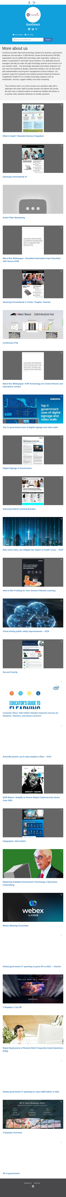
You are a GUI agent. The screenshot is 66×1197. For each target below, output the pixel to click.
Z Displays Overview (12, 1133)
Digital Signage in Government (17, 468)
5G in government (11, 1173)
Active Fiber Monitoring (14, 218)
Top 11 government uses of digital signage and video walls (30, 427)
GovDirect (33, 24)
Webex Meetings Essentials (16, 926)
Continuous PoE (10, 343)
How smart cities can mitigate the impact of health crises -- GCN (33, 550)
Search (48, 40)
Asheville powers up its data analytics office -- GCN (27, 757)
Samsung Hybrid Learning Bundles (19, 509)
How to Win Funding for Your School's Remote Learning (29, 590)
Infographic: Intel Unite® (14, 841)
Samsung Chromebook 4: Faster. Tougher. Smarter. (27, 302)
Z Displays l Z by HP (12, 1007)
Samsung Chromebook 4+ (15, 177)
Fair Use (37, 1183)
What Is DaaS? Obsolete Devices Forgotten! (23, 136)
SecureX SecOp (10, 672)
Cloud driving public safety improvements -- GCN (26, 631)
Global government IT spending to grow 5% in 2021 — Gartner (32, 966)
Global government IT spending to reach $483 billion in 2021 (31, 1092)
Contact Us (27, 1183)
